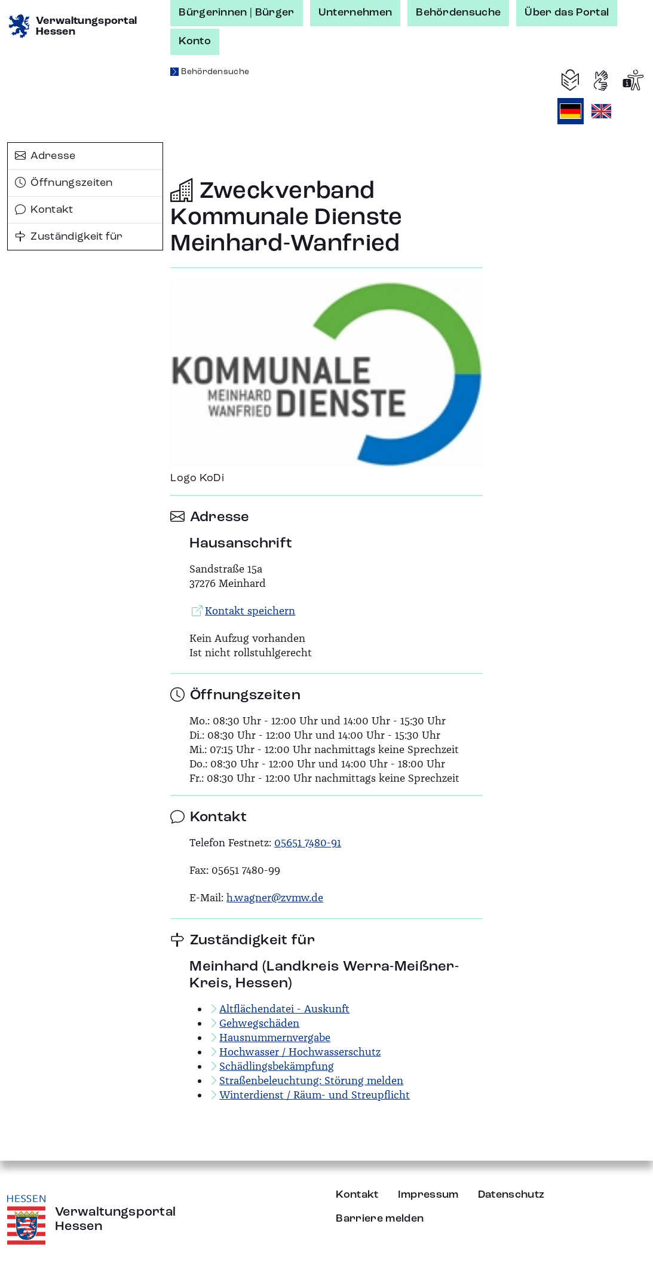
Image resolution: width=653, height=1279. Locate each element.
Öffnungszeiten (64, 183)
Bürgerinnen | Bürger (236, 12)
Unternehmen (355, 12)
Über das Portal (567, 12)
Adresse (45, 156)
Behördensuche (458, 12)
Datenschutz (511, 1194)
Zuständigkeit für (69, 237)
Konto (195, 41)
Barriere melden (380, 1218)
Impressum (428, 1194)
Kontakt (44, 210)
